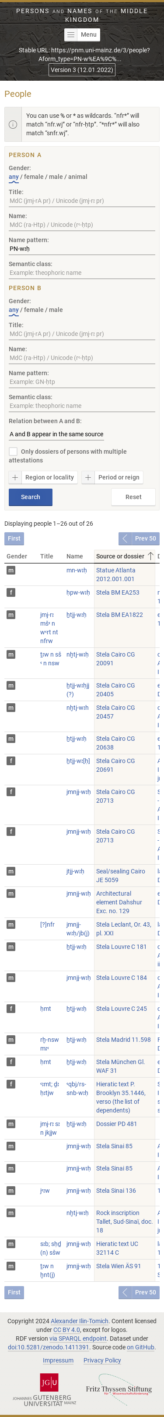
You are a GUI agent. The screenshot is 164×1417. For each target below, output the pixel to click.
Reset (134, 496)
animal (77, 176)
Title (46, 556)
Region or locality (41, 477)
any (14, 176)
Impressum (58, 1360)
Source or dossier (125, 556)
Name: (18, 215)
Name (74, 556)
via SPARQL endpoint (78, 1338)
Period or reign (111, 477)
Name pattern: (29, 239)
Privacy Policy (102, 1360)
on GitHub (140, 1347)
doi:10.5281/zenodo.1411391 (48, 1347)
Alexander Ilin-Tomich (79, 1321)
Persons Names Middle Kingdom (81, 15)
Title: (16, 191)
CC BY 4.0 (66, 1329)
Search (30, 496)
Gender (17, 556)
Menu (80, 34)
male (56, 176)
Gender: (20, 167)
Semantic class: (30, 263)
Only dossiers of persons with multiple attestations (68, 456)
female (34, 176)
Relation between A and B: (45, 421)
